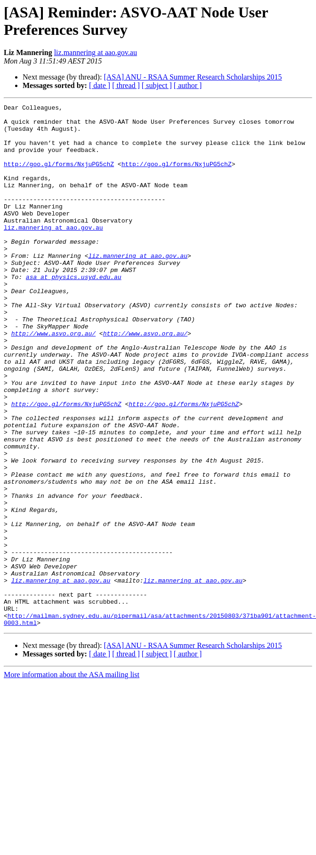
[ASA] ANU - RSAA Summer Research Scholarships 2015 (193, 77)
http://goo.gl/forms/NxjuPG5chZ (59, 176)
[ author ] (188, 85)
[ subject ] (157, 85)
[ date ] (99, 85)
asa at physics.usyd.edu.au (74, 312)
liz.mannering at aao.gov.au (95, 52)
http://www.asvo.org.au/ (53, 380)
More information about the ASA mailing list (71, 779)
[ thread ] (126, 85)
